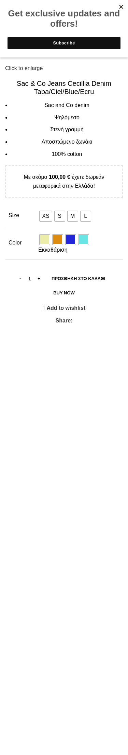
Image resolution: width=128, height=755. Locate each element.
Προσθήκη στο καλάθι (78, 278)
